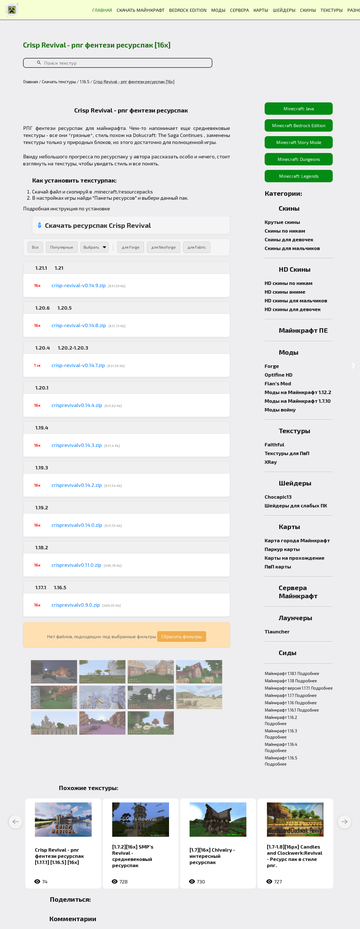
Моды (288, 352)
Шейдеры (295, 483)
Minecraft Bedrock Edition (298, 125)
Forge (272, 366)
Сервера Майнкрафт (298, 591)
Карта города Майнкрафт (297, 540)
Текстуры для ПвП (287, 453)
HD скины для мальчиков (296, 300)
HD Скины (294, 269)
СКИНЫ (308, 10)
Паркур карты (282, 549)
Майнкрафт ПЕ (303, 330)
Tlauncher (277, 631)
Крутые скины (282, 222)
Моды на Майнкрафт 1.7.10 (298, 401)
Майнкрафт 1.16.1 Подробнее (292, 709)
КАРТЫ (260, 10)
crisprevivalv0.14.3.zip (76, 445)
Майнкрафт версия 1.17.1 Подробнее (299, 687)
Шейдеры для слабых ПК (296, 505)
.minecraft (105, 191)
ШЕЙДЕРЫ (284, 10)
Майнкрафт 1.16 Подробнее (291, 702)
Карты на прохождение (295, 558)
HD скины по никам (288, 283)
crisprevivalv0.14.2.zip (76, 485)
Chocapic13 (278, 497)
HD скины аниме (285, 292)
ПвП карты (278, 566)
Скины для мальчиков (292, 248)
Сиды (287, 652)
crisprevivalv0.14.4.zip (76, 405)
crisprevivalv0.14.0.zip (76, 525)
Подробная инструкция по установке (66, 208)
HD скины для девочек (293, 309)
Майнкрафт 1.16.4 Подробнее (281, 747)
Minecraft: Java (299, 108)
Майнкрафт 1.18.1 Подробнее (292, 673)
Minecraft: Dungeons (299, 159)
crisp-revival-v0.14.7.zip (78, 365)
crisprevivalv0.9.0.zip (75, 605)
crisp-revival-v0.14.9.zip (78, 285)
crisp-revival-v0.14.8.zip (78, 325)
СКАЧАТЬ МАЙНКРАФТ (141, 10)
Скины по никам (285, 231)
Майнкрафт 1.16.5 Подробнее (281, 760)
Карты (289, 526)
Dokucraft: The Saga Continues (167, 135)
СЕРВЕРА (239, 10)
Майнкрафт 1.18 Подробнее (291, 680)
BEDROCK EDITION (188, 10)
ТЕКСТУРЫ (332, 10)
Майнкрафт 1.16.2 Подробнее (281, 720)
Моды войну (280, 409)
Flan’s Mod (278, 383)
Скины (289, 208)
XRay (271, 462)
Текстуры (294, 430)
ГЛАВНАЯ (102, 10)
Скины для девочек (289, 239)
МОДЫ (218, 10)
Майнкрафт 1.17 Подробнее (291, 695)
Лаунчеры (295, 617)
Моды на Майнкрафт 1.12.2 (298, 392)
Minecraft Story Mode (298, 142)
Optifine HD (278, 375)
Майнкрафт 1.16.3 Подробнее (281, 733)
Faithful (274, 444)
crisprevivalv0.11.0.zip (76, 565)
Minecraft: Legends (299, 176)
